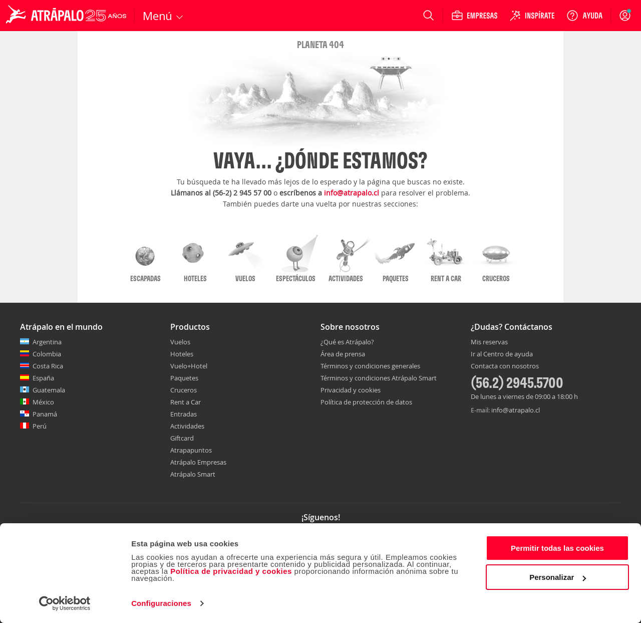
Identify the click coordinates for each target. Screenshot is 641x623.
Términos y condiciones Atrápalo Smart (378, 377)
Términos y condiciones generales (370, 365)
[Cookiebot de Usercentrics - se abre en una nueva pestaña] (65, 603)
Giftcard (182, 438)
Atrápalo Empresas (198, 462)
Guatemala (49, 389)
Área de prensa (342, 353)
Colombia (47, 353)
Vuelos (180, 341)
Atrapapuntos (191, 450)
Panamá (45, 414)
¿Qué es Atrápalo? (347, 341)
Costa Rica (48, 365)
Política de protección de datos (366, 401)
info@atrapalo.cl (351, 192)
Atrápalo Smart (192, 474)
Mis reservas (489, 342)
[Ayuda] (584, 16)
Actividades (187, 426)
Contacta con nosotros (505, 366)
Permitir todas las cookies (557, 548)
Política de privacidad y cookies (231, 571)
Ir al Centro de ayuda (502, 354)
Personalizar (557, 577)
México (43, 401)
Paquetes (184, 377)
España (43, 377)
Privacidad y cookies (350, 389)
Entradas (183, 414)
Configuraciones (161, 603)
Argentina (47, 341)
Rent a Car (185, 401)
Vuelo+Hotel (188, 365)
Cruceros (183, 389)
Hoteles (181, 353)
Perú (40, 426)
